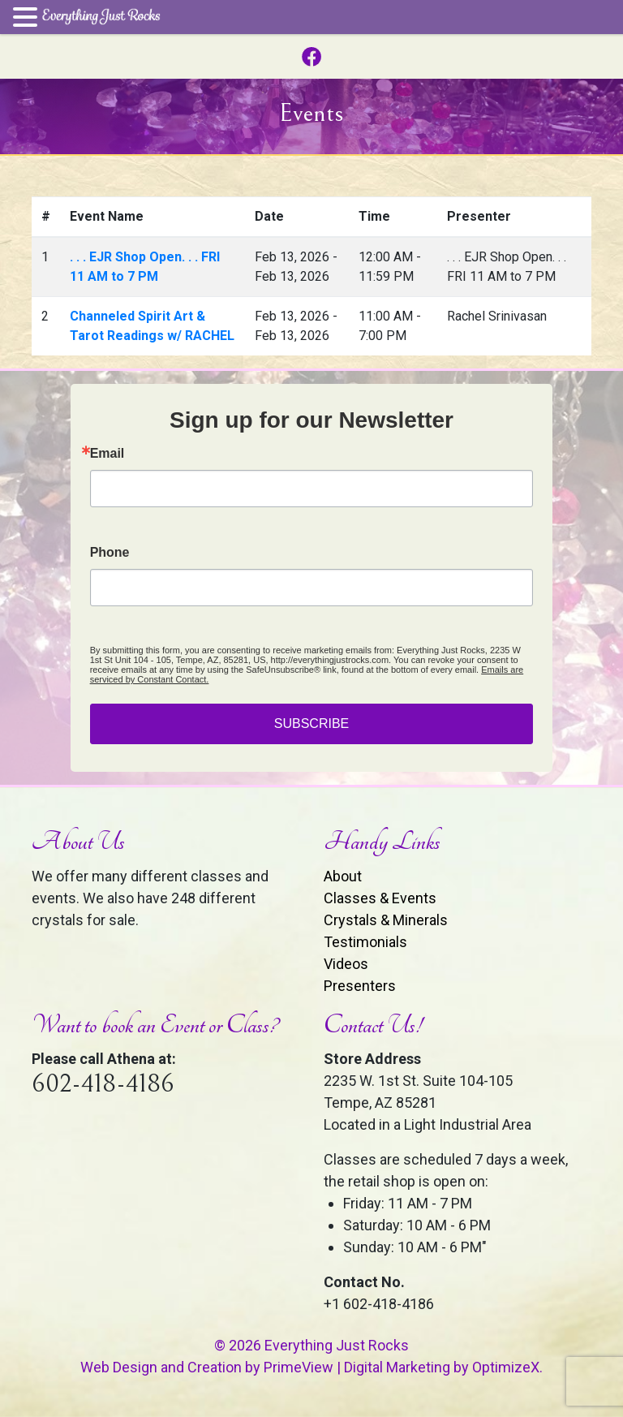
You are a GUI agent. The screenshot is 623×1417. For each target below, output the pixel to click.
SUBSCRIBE (311, 723)
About (343, 876)
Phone (110, 552)
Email (107, 453)
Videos (346, 963)
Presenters (360, 985)
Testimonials (365, 941)
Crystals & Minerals (386, 919)
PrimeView (298, 1367)
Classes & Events (380, 898)
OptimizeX (505, 1367)
